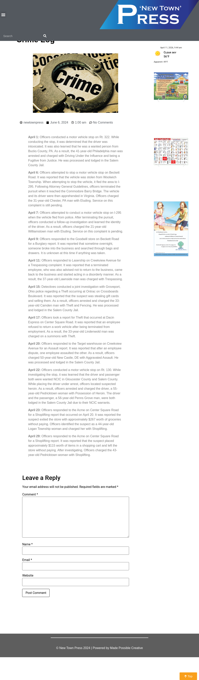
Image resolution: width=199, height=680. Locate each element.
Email (27, 582)
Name (27, 567)
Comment (30, 517)
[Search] (45, 36)
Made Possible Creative (126, 670)
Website (27, 598)
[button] (3, 14)
